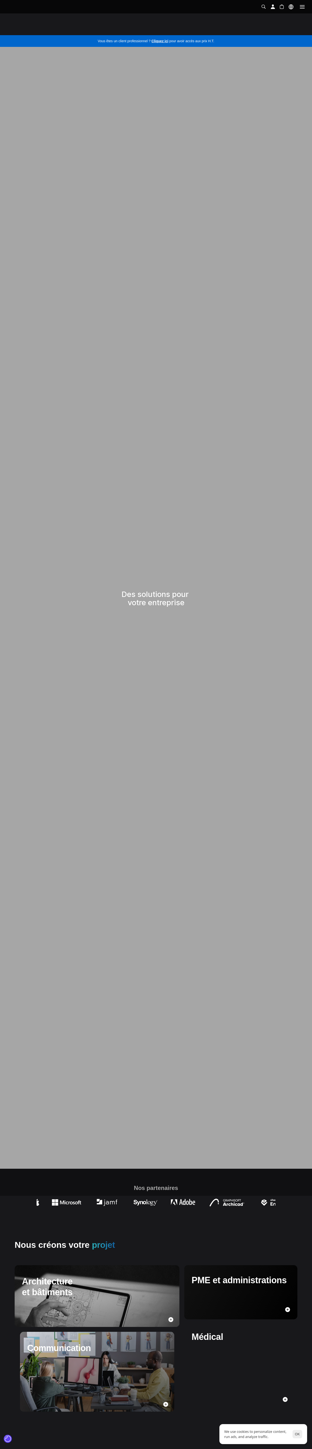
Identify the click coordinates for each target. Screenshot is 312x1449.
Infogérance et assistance (181, 29)
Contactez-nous (286, 29)
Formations (222, 29)
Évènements (251, 29)
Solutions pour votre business (46, 29)
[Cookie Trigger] (8, 1439)
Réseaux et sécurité (131, 29)
